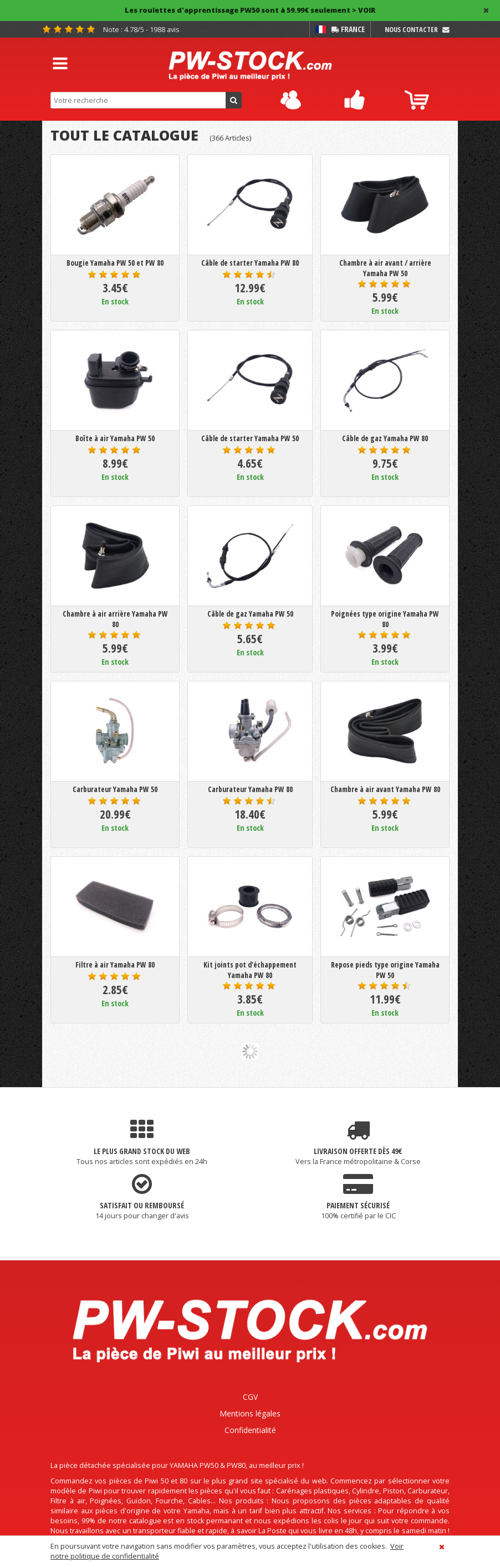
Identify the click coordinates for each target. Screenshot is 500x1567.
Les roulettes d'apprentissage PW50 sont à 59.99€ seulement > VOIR (250, 10)
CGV (250, 1397)
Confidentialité (250, 1430)
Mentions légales (250, 1413)
